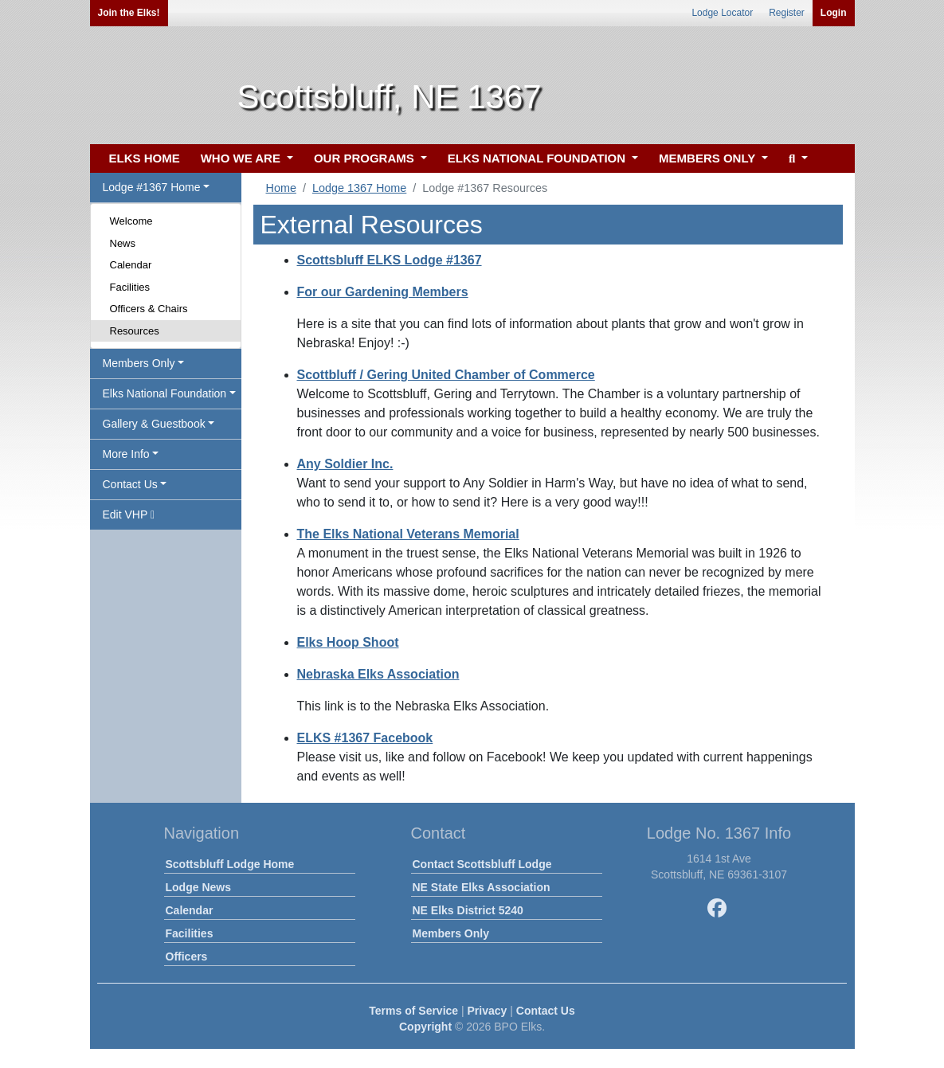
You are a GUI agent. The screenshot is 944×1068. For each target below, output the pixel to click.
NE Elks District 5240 (468, 910)
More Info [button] (126, 454)
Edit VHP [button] (129, 514)
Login (834, 12)
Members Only (451, 933)
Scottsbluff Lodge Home (230, 864)
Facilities (130, 287)
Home (281, 188)
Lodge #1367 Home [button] (152, 187)
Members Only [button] (139, 363)
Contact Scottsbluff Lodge (482, 864)
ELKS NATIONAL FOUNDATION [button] (538, 158)
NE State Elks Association (481, 887)
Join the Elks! (129, 12)
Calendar (131, 265)
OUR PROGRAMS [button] (365, 158)
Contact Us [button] (130, 484)
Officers (187, 956)
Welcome (131, 221)
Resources (134, 331)
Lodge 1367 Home (359, 188)
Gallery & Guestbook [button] (154, 423)
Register (787, 12)
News (123, 243)
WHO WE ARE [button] (242, 158)
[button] (796, 158)
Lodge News (198, 887)
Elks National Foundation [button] (165, 393)
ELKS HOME (144, 158)
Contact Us (545, 1010)
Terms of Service (413, 1010)
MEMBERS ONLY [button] (708, 158)
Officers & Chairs (149, 309)
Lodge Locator (722, 12)
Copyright (425, 1026)
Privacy (487, 1010)
